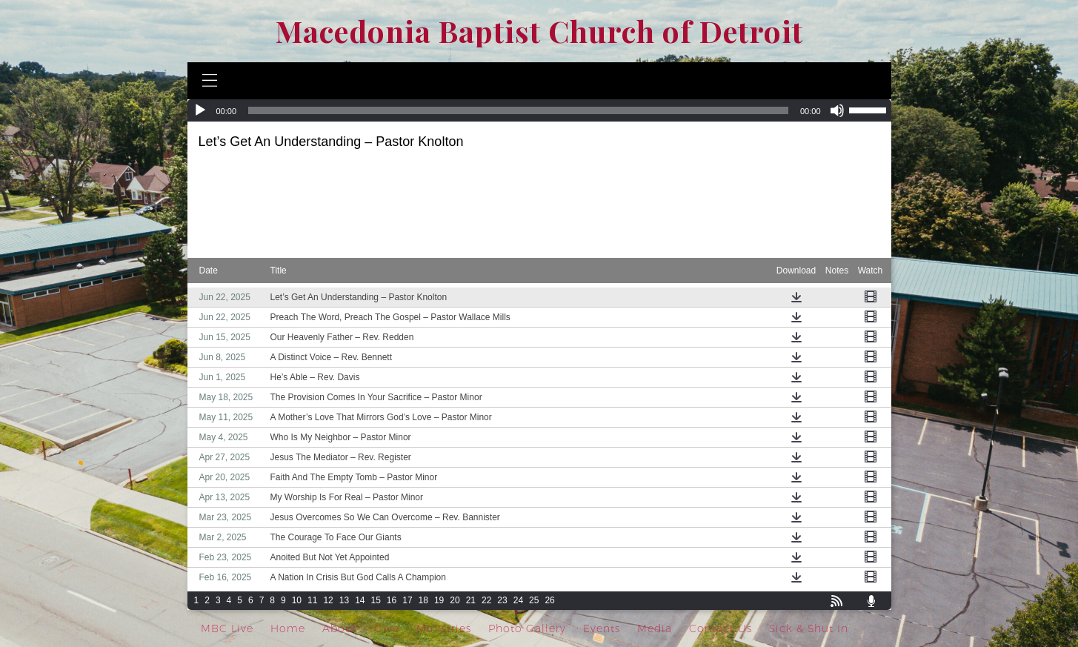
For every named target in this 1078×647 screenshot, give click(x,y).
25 (534, 600)
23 (502, 600)
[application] (539, 110)
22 (486, 600)
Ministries (443, 628)
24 (518, 600)
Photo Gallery (527, 628)
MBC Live (227, 628)
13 (344, 600)
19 (439, 600)
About (339, 628)
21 (471, 600)
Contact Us (720, 628)
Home (287, 628)
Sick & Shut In (808, 628)
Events (601, 628)
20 (454, 600)
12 (328, 600)
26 (549, 600)
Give (386, 628)
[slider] (518, 110)
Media (654, 628)
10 (297, 600)
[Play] (200, 110)
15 (375, 600)
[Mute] (837, 110)
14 (360, 600)
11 (312, 600)
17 (407, 600)
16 (391, 600)
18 (423, 600)
